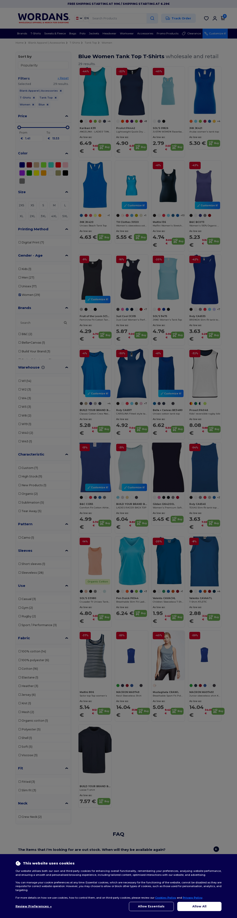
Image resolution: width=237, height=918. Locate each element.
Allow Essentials (151, 906)
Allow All (199, 906)
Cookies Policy (165, 897)
